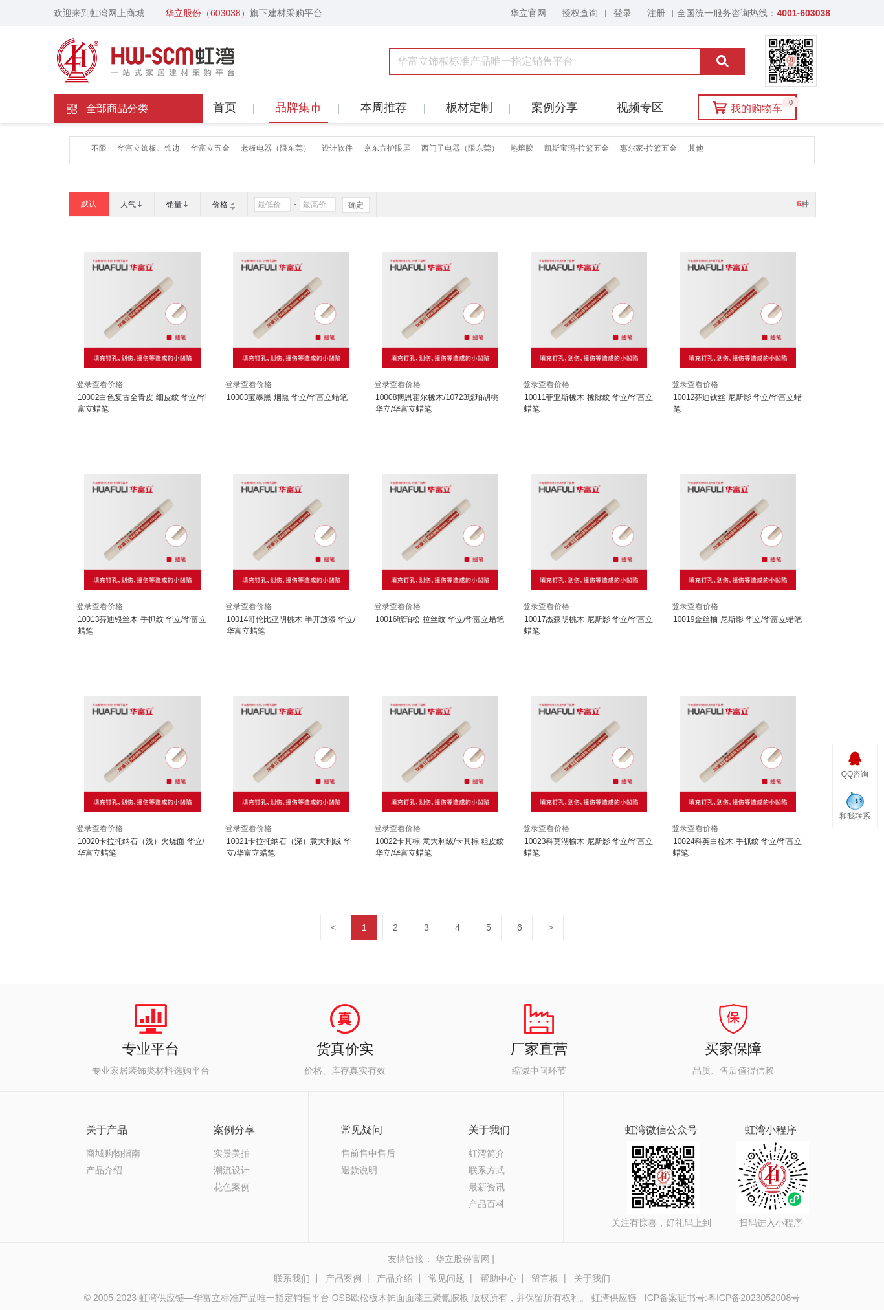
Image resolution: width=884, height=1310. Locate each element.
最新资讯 (487, 1187)
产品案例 (344, 1278)
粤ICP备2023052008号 (753, 1298)
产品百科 (487, 1204)
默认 (88, 203)
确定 (356, 205)
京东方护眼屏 (387, 148)
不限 (99, 148)
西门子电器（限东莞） (460, 148)
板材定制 (465, 107)
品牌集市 (295, 107)
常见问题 (446, 1278)
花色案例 (232, 1187)
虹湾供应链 (615, 1298)
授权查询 (580, 13)
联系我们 (292, 1278)
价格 (220, 204)
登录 (622, 13)
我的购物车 (755, 105)
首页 (224, 107)
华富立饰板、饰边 (149, 148)
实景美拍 (232, 1153)
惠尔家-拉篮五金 (648, 148)
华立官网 (528, 13)
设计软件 (337, 148)
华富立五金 (210, 148)
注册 (656, 13)
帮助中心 (498, 1278)
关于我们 (592, 1278)
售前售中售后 (368, 1153)
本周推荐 (380, 107)
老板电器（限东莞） (276, 148)
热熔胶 (521, 148)
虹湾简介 (487, 1153)
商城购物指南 (113, 1153)
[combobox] (484, 61)
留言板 (544, 1278)
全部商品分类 (117, 108)
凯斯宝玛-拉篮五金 (576, 148)
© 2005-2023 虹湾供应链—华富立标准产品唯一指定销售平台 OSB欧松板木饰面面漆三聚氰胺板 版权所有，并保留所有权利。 (336, 1298)
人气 (128, 204)
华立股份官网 (463, 1259)
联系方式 (487, 1170)
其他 (695, 148)
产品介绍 (104, 1170)
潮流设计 (232, 1170)
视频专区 (636, 107)
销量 (174, 204)
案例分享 (551, 107)
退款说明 (359, 1170)
